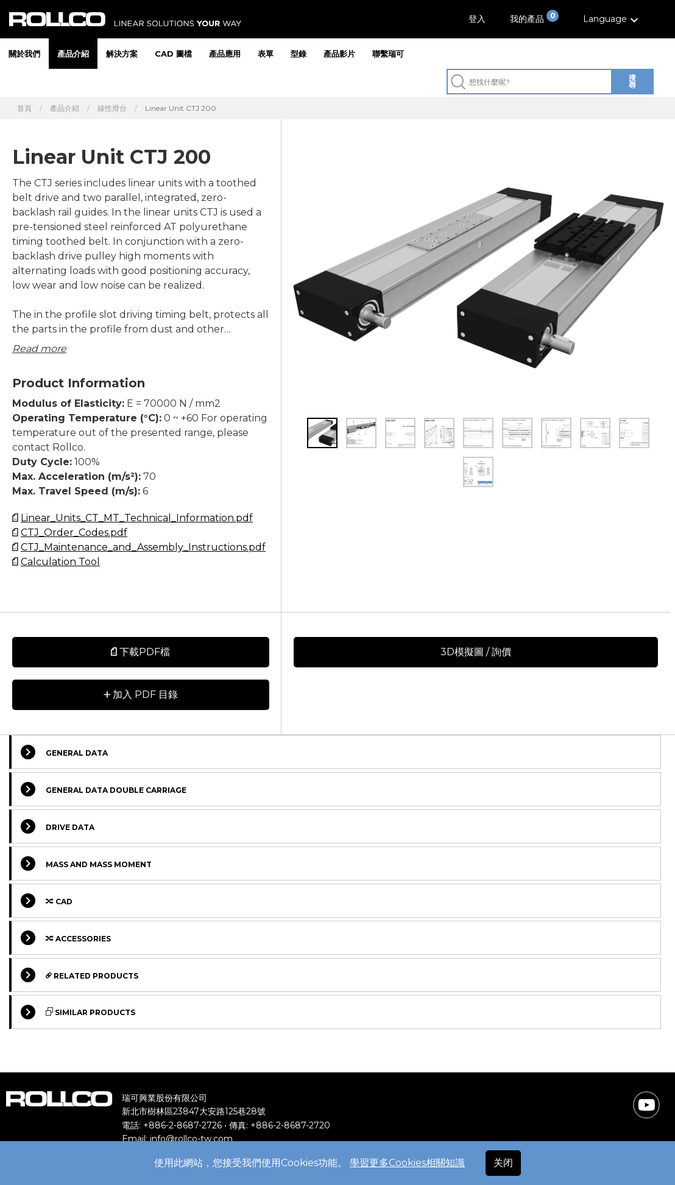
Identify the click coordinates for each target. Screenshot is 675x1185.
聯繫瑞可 (388, 53)
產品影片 (339, 53)
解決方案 (122, 53)
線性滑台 (112, 108)
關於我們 (24, 53)
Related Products (79, 975)
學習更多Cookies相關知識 (407, 1163)
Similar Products (78, 1012)
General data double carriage (103, 789)
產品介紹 (73, 53)
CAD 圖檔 (173, 53)
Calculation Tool (60, 562)
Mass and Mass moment (86, 863)
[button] (612, 19)
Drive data (57, 826)
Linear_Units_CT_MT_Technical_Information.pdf (137, 518)
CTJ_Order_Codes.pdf (74, 532)
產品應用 (225, 53)
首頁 (24, 108)
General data (64, 752)
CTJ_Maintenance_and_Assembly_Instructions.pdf (143, 547)
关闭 (503, 1163)
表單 (266, 53)
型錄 (298, 53)
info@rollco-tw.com (191, 1138)
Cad (46, 900)
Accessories (66, 937)
